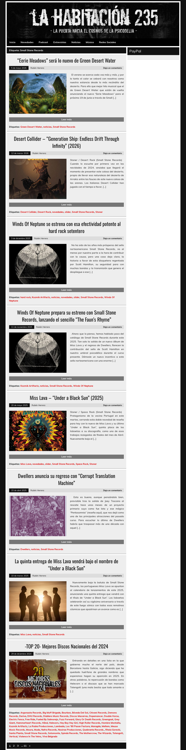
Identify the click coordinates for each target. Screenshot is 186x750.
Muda (37, 729)
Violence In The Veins (30, 736)
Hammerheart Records (28, 722)
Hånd (45, 722)
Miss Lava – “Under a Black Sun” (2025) (66, 397)
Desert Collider (28, 212)
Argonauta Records (30, 712)
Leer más (66, 119)
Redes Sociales (107, 42)
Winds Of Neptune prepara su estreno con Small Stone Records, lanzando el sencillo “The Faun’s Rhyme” (66, 316)
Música (90, 42)
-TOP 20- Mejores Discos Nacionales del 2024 (66, 646)
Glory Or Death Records (88, 719)
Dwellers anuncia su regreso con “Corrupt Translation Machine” (66, 479)
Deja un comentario (112, 68)
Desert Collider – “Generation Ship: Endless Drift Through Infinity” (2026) (66, 142)
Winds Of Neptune (83, 385)
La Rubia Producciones (41, 726)
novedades (58, 212)
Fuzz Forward (66, 719)
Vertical (13, 736)
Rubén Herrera (37, 68)
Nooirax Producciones (69, 729)
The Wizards (104, 733)
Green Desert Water (31, 126)
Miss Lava (25, 464)
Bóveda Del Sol (80, 712)
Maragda (96, 726)
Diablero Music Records (56, 716)
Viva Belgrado (49, 736)
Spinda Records (69, 733)
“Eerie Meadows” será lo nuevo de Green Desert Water (66, 60)
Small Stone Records (64, 126)
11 (25, 745)
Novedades (27, 42)
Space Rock (82, 464)
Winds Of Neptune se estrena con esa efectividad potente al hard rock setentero (66, 227)
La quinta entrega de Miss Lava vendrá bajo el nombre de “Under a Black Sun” (66, 564)
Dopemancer (96, 716)
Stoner (99, 212)
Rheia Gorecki (112, 729)
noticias (47, 126)
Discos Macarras (79, 716)
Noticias (76, 42)
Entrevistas (59, 42)
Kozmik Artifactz (41, 297)
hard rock (25, 297)
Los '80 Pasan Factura (78, 726)
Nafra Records (49, 729)
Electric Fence (16, 719)
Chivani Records (98, 712)
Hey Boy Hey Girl (69, 722)
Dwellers (25, 549)
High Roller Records (89, 722)
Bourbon (66, 712)
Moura (29, 729)
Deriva (22, 716)
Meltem (106, 726)
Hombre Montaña (110, 722)
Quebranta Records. (93, 729)
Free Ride (30, 719)
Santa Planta (16, 733)
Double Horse (111, 716)
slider (68, 212)
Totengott (117, 733)
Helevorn (54, 722)
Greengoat (107, 719)
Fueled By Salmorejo (47, 719)
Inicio (12, 42)
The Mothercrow (88, 733)
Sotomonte (54, 733)
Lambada (59, 726)
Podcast (43, 42)
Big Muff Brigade (52, 712)
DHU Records (34, 716)
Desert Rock (44, 212)
